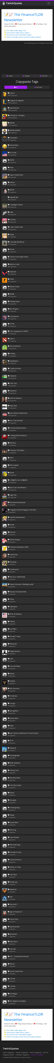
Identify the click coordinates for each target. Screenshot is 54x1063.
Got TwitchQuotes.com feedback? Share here (38, 43)
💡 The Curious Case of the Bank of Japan (17, 35)
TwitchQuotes (12, 3)
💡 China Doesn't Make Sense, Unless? (17, 33)
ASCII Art (43, 76)
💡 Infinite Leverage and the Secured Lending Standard (22, 37)
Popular (26, 76)
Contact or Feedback (36, 1055)
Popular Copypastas (22, 1052)
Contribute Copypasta (22, 1055)
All (15, 87)
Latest (10, 76)
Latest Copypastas (8, 1052)
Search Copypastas (35, 1052)
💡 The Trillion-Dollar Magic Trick (15, 30)
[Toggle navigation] (48, 3)
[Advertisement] (27, 58)
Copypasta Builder (8, 1055)
